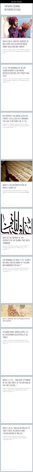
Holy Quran (5, 325)
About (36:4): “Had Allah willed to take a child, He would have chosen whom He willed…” (16, 430)
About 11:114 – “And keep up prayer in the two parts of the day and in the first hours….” (16, 382)
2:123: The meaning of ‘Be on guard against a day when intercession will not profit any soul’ (16, 71)
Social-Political (6, 373)
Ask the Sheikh (16, 1)
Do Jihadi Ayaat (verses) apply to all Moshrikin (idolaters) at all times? (15, 334)
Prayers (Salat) (6, 421)
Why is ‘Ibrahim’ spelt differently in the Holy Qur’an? (16, 320)
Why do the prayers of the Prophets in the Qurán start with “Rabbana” (16, 240)
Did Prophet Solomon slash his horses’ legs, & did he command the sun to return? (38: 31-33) (15, 118)
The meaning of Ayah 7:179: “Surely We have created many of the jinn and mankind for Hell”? (16, 262)
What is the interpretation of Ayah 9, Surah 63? (15, 186)
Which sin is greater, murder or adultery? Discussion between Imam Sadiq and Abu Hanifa (15, 44)
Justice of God (6, 301)
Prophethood (6, 157)
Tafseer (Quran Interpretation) (9, 205)
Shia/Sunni (5, 61)
